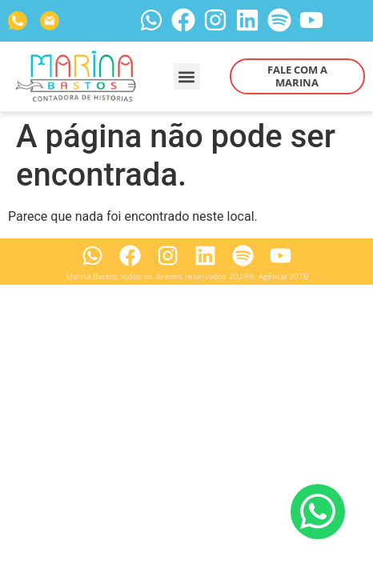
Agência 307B (283, 276)
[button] (187, 76)
